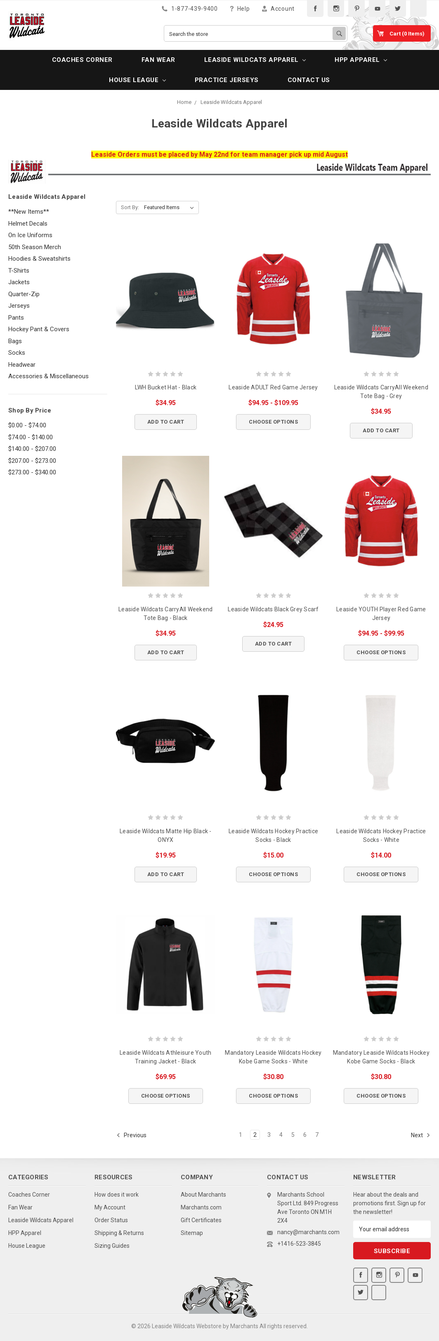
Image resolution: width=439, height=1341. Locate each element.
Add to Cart (165, 422)
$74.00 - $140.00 (30, 437)
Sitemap (192, 1233)
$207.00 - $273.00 (32, 460)
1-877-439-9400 (190, 8)
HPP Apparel (361, 60)
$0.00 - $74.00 (27, 425)
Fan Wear (158, 60)
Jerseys (19, 305)
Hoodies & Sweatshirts (39, 258)
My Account (109, 1207)
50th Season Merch (34, 247)
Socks (16, 352)
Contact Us (309, 80)
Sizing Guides (112, 1245)
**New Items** (28, 211)
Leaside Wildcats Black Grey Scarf (273, 609)
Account (278, 8)
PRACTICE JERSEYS (227, 80)
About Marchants (203, 1194)
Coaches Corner (82, 60)
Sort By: (130, 207)
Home (184, 102)
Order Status (111, 1220)
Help (240, 8)
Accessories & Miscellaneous (48, 376)
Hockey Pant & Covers (38, 329)
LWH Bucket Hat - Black (166, 387)
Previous (131, 1135)
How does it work (116, 1194)
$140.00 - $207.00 (32, 448)
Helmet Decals (27, 223)
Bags (15, 341)
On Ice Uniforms (30, 235)
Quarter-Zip (24, 294)
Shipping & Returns (119, 1233)
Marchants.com (201, 1207)
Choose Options (273, 422)
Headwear (21, 364)
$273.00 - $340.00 (32, 472)
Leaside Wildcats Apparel (255, 60)
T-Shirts (18, 270)
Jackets (19, 282)
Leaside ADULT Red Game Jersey (273, 387)
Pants (16, 317)
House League (137, 80)
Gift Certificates (201, 1220)
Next (420, 1135)
